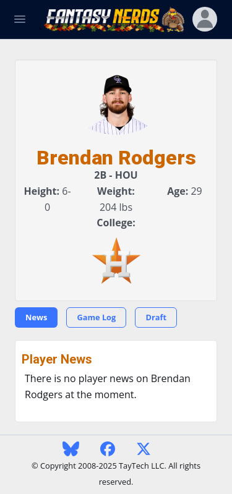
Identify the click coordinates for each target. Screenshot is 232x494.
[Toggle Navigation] (20, 19)
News (36, 317)
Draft (155, 317)
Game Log (96, 317)
